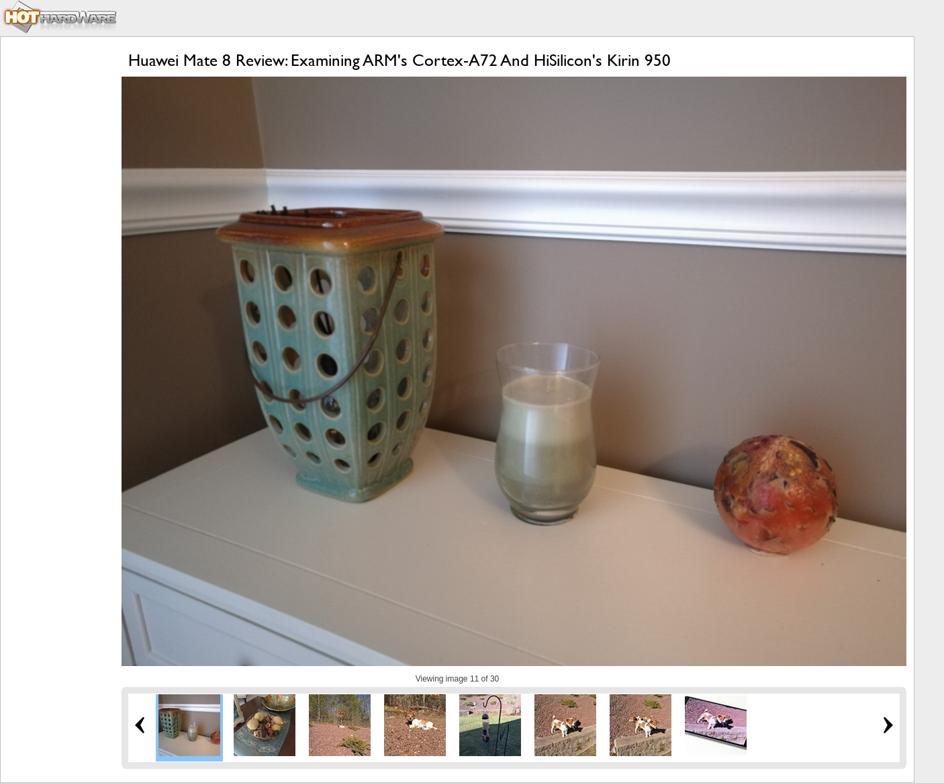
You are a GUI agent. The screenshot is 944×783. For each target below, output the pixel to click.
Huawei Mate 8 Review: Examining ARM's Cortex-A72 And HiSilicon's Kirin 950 (399, 60)
